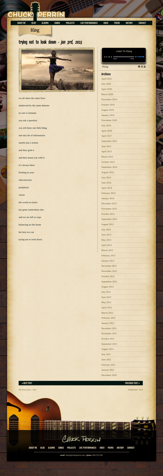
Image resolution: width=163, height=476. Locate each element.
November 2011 (109, 333)
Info (139, 66)
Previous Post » (132, 383)
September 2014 (109, 167)
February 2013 (108, 255)
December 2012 (109, 266)
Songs (57, 22)
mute (136, 57)
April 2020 (106, 89)
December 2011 (109, 328)
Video (105, 22)
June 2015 (106, 146)
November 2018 (109, 120)
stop (109, 57)
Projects (70, 22)
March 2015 (107, 156)
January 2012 (107, 323)
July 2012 (106, 292)
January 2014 (107, 198)
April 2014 (106, 188)
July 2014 (106, 177)
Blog (34, 22)
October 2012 (108, 276)
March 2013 (107, 250)
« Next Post (27, 383)
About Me (21, 22)
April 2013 (106, 245)
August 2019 (107, 110)
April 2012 (106, 307)
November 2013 (109, 208)
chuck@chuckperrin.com (75, 455)
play (107, 57)
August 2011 (107, 349)
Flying (105, 66)
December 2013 (109, 203)
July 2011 (106, 354)
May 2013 (106, 240)
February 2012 (108, 318)
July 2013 (106, 229)
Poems (117, 22)
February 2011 (108, 365)
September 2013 (109, 219)
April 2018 (106, 131)
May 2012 (106, 302)
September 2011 (109, 344)
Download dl (142, 66)
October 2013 (108, 214)
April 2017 (106, 136)
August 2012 (107, 286)
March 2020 (107, 94)
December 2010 (109, 375)
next (111, 57)
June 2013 (106, 234)
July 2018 (106, 125)
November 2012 (109, 271)
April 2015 (106, 151)
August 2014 (107, 172)
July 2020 (106, 84)
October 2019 (108, 104)
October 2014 (108, 162)
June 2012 (106, 297)
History (129, 22)
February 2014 (108, 193)
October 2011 (107, 338)
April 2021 (106, 78)
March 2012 (107, 313)
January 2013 (107, 260)
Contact (142, 22)
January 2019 (107, 115)
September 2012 (109, 281)
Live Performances (89, 22)
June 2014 (106, 182)
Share (145, 66)
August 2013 (107, 224)
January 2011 (107, 370)
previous (105, 57)
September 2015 (109, 141)
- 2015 (27, 390)
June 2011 (106, 359)
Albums (45, 22)
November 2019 (109, 99)
